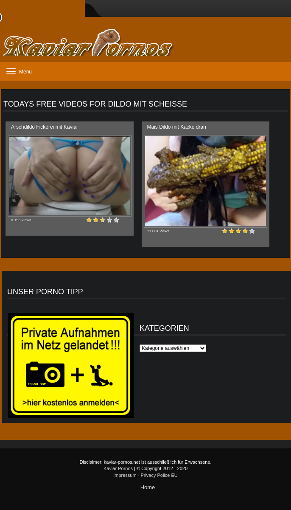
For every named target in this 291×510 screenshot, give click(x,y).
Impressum (124, 475)
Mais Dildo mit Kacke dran (176, 127)
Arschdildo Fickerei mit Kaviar (44, 127)
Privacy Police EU (158, 475)
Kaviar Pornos (118, 468)
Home (147, 487)
